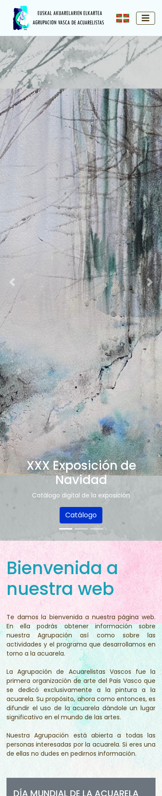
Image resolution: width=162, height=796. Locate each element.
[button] (12, 282)
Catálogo (81, 515)
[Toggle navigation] (145, 18)
